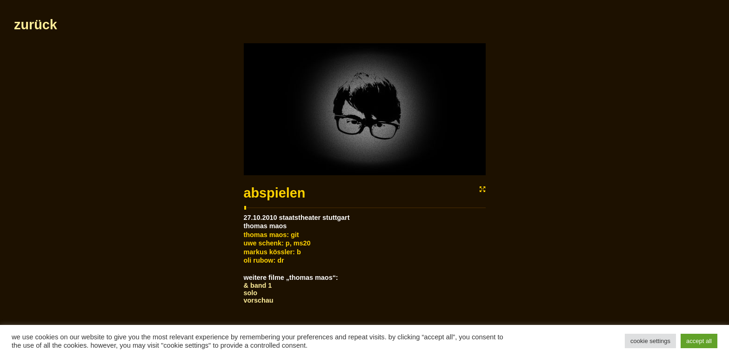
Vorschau (259, 300)
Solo (251, 293)
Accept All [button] (699, 340)
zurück (35, 24)
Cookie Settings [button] (650, 340)
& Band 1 (258, 285)
